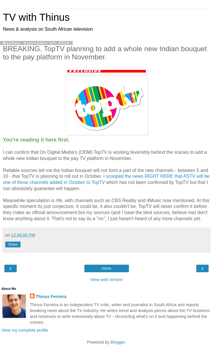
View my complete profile (24, 330)
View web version (106, 279)
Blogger (117, 342)
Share (13, 244)
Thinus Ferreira (51, 296)
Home (106, 268)
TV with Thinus (36, 17)
